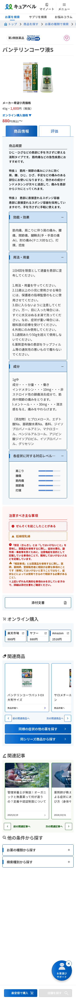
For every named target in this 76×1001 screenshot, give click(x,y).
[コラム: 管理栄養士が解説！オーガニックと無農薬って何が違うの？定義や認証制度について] (27, 791)
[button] (38, 217)
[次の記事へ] (68, 826)
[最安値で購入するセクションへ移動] (20, 993)
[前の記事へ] (7, 826)
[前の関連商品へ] (8, 718)
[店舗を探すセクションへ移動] (55, 993)
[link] (15, 636)
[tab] (21, 131)
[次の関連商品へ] (67, 718)
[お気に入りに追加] (67, 38)
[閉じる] (69, 964)
